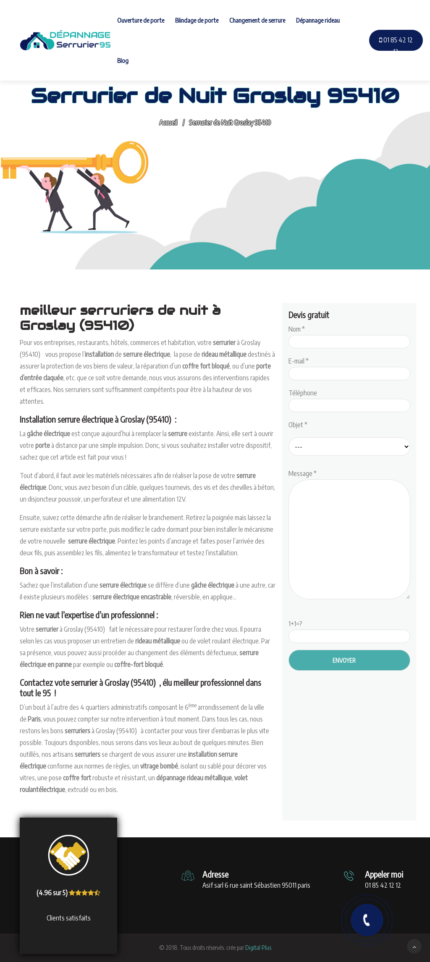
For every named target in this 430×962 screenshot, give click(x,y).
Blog (122, 60)
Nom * (349, 335)
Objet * (297, 425)
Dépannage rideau (318, 20)
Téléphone (349, 399)
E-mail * (349, 367)
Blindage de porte (196, 20)
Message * (349, 535)
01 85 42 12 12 (396, 46)
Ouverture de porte (140, 20)
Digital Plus (258, 947)
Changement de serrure (257, 20)
